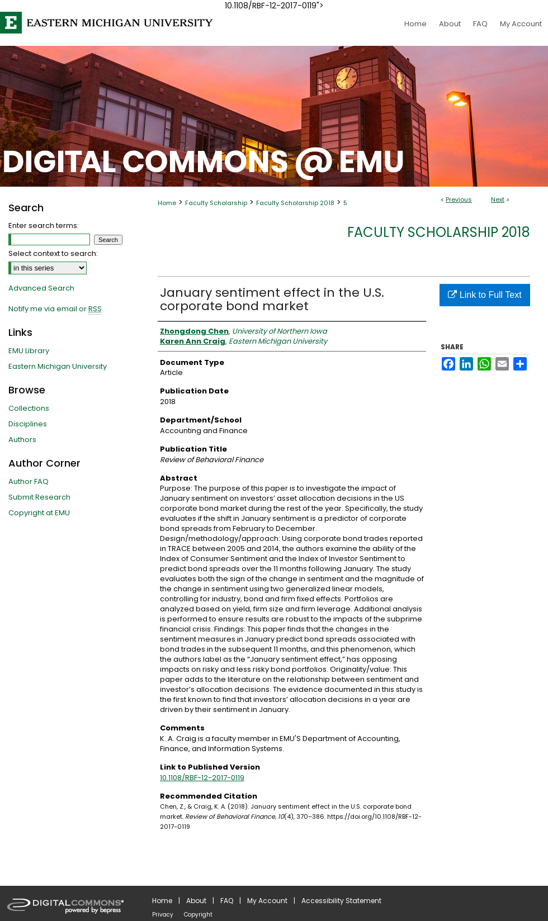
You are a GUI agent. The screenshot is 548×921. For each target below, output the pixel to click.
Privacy (162, 914)
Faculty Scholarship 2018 (295, 202)
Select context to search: (53, 253)
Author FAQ (28, 481)
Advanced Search (41, 288)
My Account (267, 900)
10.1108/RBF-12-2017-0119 (202, 777)
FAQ (226, 900)
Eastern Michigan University (57, 366)
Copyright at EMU (39, 512)
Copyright (198, 914)
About (196, 900)
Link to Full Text (484, 295)
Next (497, 199)
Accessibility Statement (341, 900)
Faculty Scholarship (216, 202)
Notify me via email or (55, 309)
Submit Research (39, 497)
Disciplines (27, 424)
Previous (459, 199)
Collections (28, 408)
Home (167, 202)
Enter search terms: (43, 225)
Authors (22, 439)
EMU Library (28, 350)
